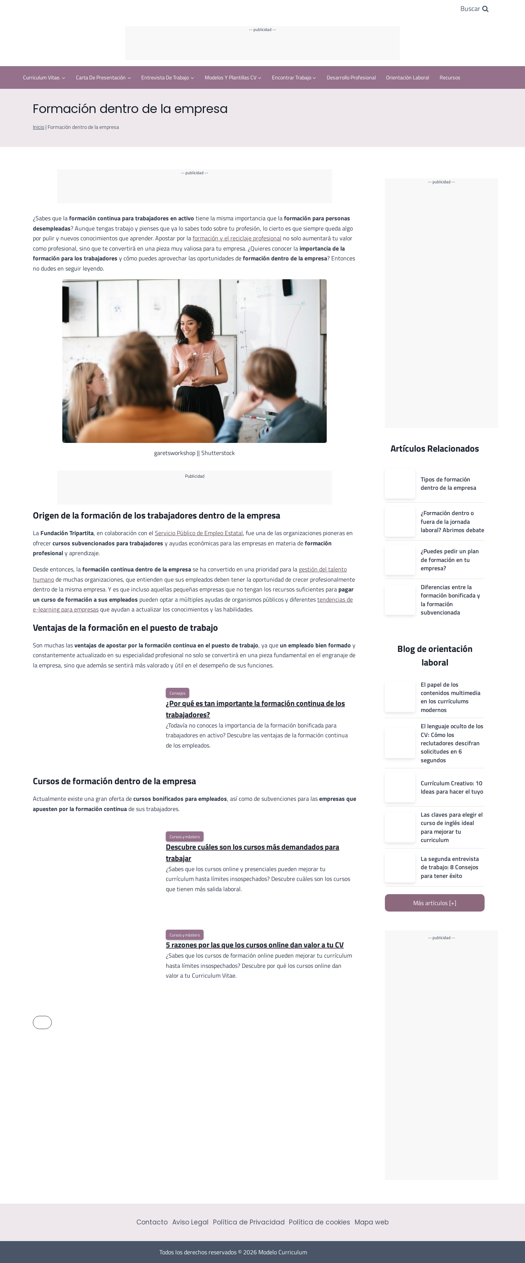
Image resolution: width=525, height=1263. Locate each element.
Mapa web (372, 1222)
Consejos (177, 693)
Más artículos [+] (434, 902)
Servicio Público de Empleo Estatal (199, 532)
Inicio (38, 127)
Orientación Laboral (407, 77)
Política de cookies (319, 1222)
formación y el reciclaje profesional (237, 238)
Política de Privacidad (249, 1222)
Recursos (450, 77)
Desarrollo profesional (351, 77)
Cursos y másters (185, 836)
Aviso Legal (190, 1222)
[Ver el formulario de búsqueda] (474, 9)
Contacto (152, 1222)
